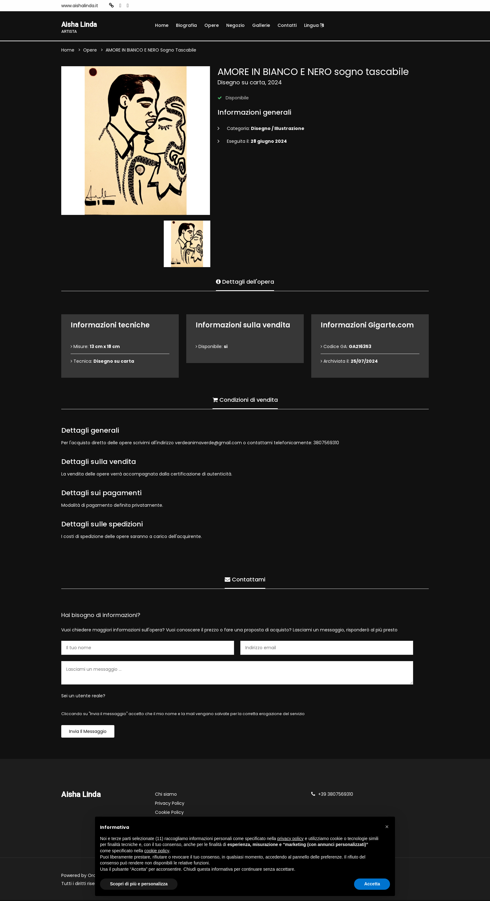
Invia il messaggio (88, 732)
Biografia (186, 25)
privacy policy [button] (290, 838)
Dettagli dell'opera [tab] (245, 281)
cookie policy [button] (156, 850)
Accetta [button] (372, 883)
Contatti (287, 25)
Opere (211, 25)
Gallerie (261, 25)
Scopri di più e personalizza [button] (139, 883)
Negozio (235, 25)
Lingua (314, 25)
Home (161, 25)
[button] (387, 827)
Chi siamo (166, 795)
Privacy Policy (169, 804)
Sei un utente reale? (83, 697)
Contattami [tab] (245, 579)
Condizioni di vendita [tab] (245, 399)
